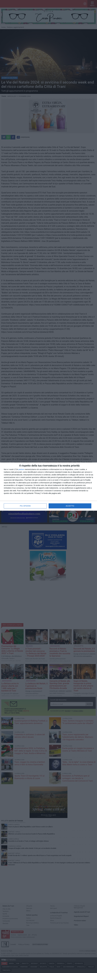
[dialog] (48, 486)
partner (21, 469)
